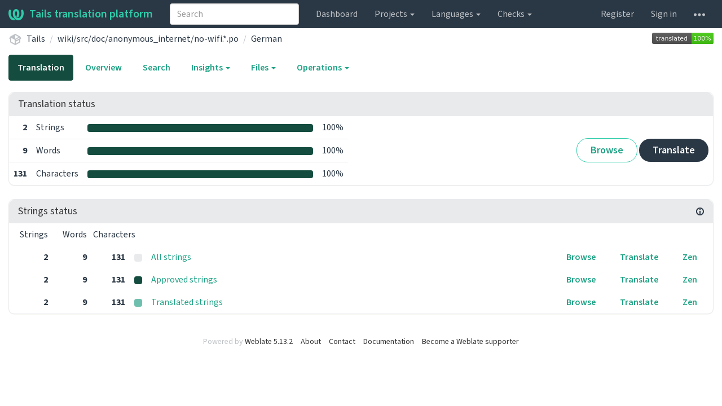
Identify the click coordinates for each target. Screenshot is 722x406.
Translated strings (187, 302)
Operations (323, 67)
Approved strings (184, 279)
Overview (103, 67)
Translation (40, 67)
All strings (171, 257)
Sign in (664, 14)
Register (617, 14)
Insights (210, 67)
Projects (395, 14)
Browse (607, 150)
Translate (674, 150)
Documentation (388, 341)
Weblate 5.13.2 (269, 341)
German (266, 39)
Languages (456, 14)
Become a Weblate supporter (470, 341)
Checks (515, 14)
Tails (36, 39)
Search (156, 67)
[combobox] (234, 14)
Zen (690, 257)
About (311, 341)
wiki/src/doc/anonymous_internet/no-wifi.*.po (148, 39)
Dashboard (337, 14)
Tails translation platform (80, 14)
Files (263, 67)
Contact (342, 341)
